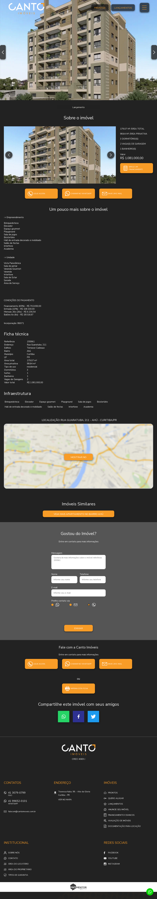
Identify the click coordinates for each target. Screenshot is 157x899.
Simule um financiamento (136, 168)
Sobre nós (14, 852)
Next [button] (154, 52)
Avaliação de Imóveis (119, 820)
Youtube (113, 858)
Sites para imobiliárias (78, 891)
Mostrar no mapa (78, 458)
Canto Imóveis (78, 750)
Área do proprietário (20, 869)
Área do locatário (18, 864)
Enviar (78, 628)
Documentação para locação (124, 826)
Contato (13, 858)
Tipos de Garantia (18, 875)
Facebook (78, 716)
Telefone (84, 574)
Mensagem (56, 553)
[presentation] (78, 616)
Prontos (100, 7)
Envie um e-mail (115, 193)
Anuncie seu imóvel (118, 809)
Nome (54, 574)
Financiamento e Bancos (121, 815)
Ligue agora (39, 193)
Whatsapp (63, 716)
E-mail (54, 587)
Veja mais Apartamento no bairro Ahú (78, 514)
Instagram (114, 864)
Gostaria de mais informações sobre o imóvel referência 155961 (78, 562)
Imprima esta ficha (79, 688)
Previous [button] (3, 52)
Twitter (93, 716)
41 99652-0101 (29, 803)
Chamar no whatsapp (81, 193)
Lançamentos (123, 7)
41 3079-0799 (29, 794)
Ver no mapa (65, 799)
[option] (78, 50)
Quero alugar (116, 798)
